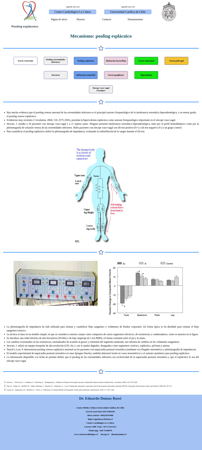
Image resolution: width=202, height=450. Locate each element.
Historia (81, 19)
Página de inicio (59, 19)
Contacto (106, 19)
